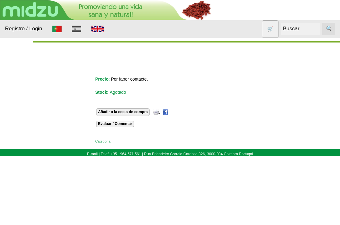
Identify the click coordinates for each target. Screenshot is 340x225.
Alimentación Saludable (25, 96)
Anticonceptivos (28, 124)
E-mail (92, 154)
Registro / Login (23, 29)
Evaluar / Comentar (145, 124)
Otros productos (29, 179)
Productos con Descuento (27, 194)
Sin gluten (22, 210)
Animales (22, 112)
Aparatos (21, 136)
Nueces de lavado (23, 164)
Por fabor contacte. (159, 79)
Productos (15, 77)
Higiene (20, 148)
